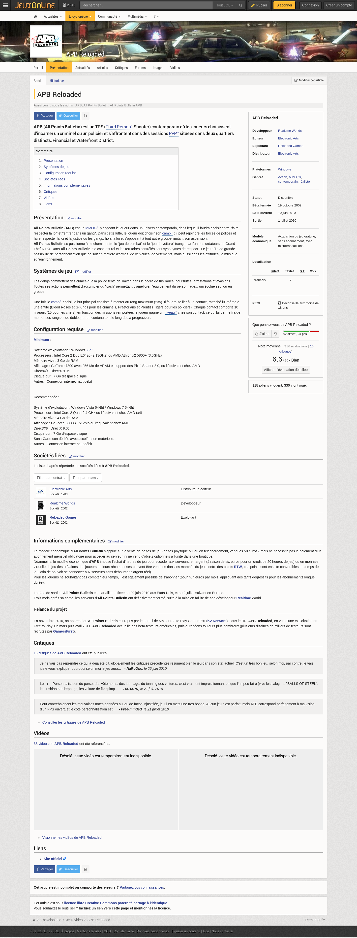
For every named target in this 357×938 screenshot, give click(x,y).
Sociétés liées (54, 179)
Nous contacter (223, 931)
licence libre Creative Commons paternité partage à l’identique (115, 903)
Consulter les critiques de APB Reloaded (73, 722)
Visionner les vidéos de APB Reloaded (72, 837)
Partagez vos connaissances (142, 887)
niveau (170, 312)
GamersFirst (63, 631)
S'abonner (284, 5)
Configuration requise (60, 173)
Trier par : (86, 478)
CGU (107, 931)
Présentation (53, 161)
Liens (48, 204)
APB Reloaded (85, 54)
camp (166, 233)
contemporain (288, 181)
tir (299, 177)
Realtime (244, 598)
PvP (173, 133)
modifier (75, 218)
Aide (206, 931)
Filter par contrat (51, 478)
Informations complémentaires (67, 185)
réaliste (304, 181)
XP (88, 350)
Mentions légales (89, 931)
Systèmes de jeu (56, 167)
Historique (57, 80)
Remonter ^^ (315, 920)
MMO (293, 177)
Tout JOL (224, 5)
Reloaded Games (290, 146)
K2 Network (217, 621)
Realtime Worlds (290, 131)
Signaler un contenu (185, 931)
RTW (238, 567)
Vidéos (49, 198)
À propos (67, 931)
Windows (284, 169)
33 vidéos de (56, 744)
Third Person (118, 127)
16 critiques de (57, 653)
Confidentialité (124, 931)
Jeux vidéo (74, 920)
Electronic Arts (288, 138)
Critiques (50, 192)
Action (282, 177)
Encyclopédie (51, 920)
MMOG (91, 228)
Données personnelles (153, 931)
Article (38, 80)
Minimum (41, 340)
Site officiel (53, 859)
